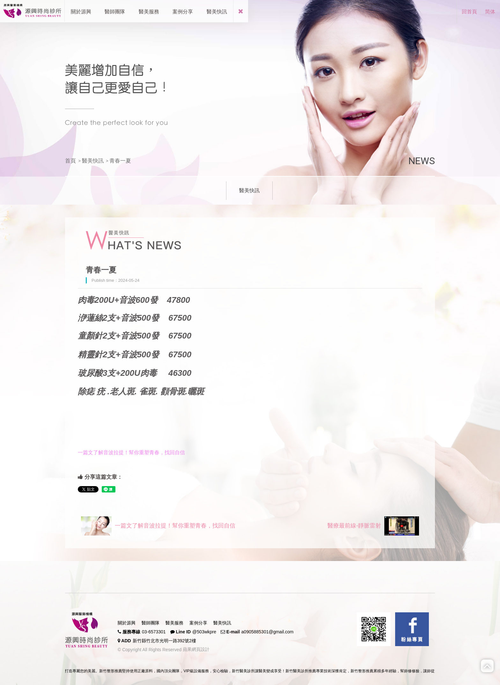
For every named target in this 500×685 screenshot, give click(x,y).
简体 (490, 11)
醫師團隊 (150, 622)
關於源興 (127, 622)
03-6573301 (154, 631)
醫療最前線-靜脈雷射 (373, 526)
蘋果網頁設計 (195, 649)
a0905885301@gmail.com (267, 631)
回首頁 (469, 11)
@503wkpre (204, 631)
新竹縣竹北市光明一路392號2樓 (164, 640)
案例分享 (198, 622)
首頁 (70, 160)
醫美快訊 (93, 160)
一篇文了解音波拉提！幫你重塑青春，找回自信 (158, 526)
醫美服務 (174, 622)
